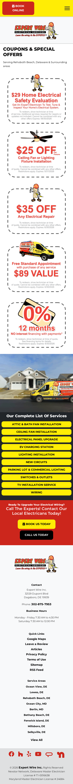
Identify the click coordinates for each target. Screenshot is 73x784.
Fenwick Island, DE (36, 720)
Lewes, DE (36, 692)
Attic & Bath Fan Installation (36, 424)
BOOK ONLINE (18, 8)
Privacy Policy (36, 654)
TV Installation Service (36, 485)
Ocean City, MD (36, 703)
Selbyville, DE (37, 732)
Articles (36, 649)
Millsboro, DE (36, 726)
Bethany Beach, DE (36, 715)
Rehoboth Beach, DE (36, 698)
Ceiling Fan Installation (36, 432)
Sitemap (37, 665)
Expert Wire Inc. (30, 767)
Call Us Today (36, 535)
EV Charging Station (36, 447)
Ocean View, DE (36, 686)
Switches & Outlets (36, 477)
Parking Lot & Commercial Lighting (36, 469)
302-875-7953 (41, 604)
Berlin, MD (36, 709)
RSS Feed (36, 670)
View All (36, 740)
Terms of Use (36, 659)
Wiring (36, 492)
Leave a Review (36, 644)
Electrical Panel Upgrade (36, 439)
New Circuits (36, 462)
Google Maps (36, 639)
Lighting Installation (37, 454)
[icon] (12, 755)
